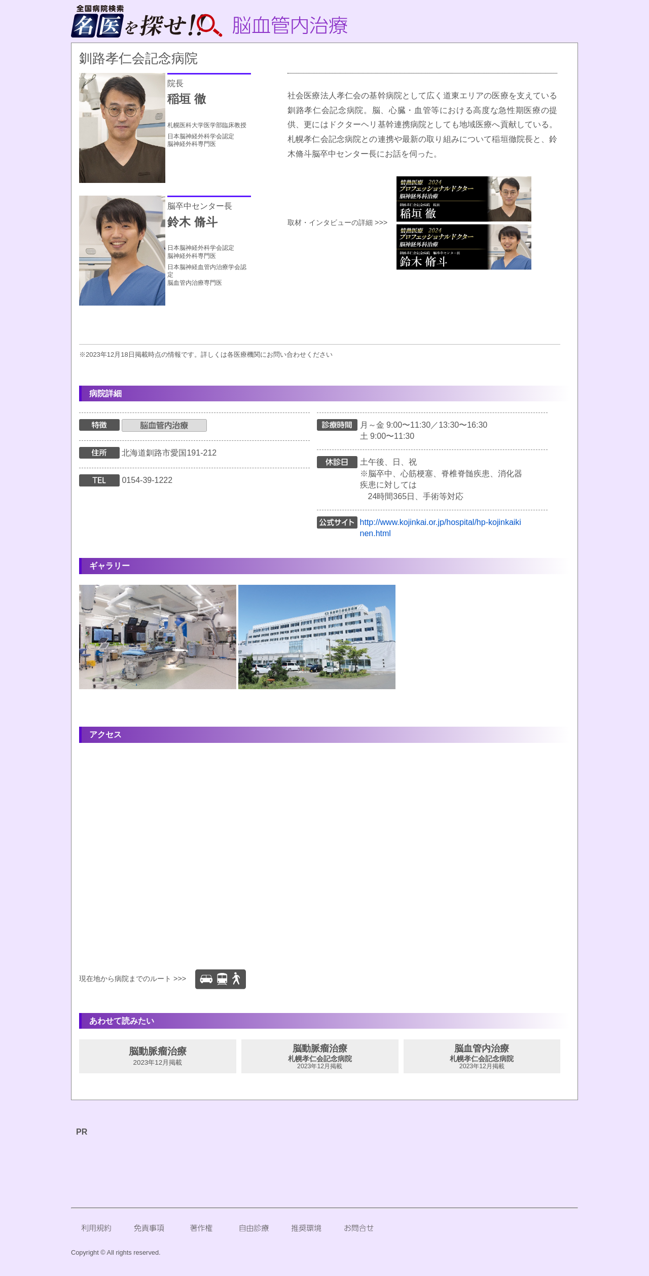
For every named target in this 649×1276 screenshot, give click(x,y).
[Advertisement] (307, 1161)
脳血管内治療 (482, 1056)
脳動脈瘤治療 (158, 1056)
